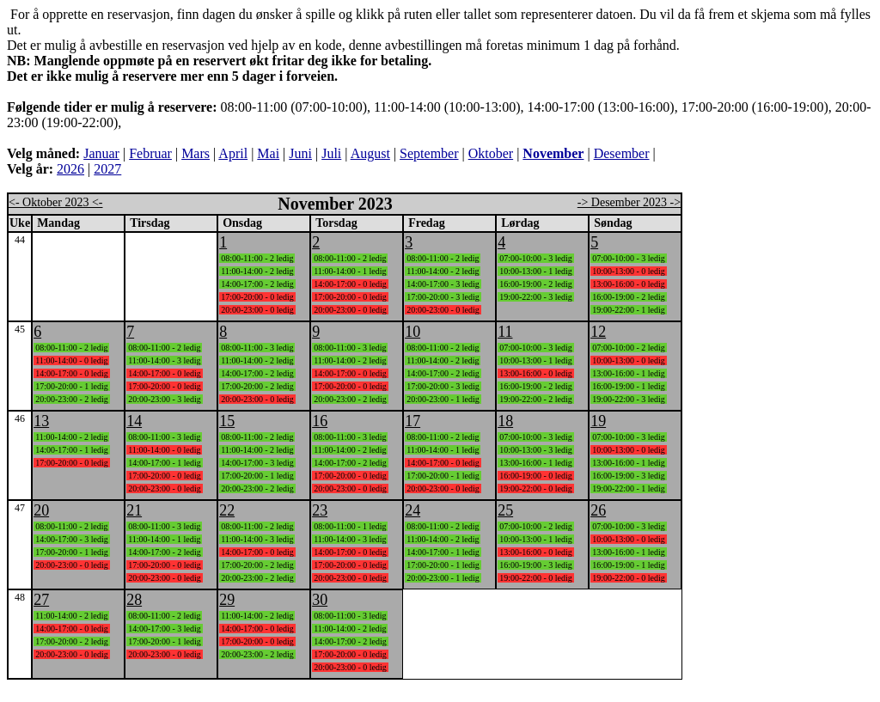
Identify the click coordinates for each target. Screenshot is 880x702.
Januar (101, 153)
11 (505, 331)
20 (41, 510)
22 (227, 510)
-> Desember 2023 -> (629, 202)
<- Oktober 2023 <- (56, 202)
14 (134, 421)
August (370, 153)
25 (505, 510)
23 (319, 510)
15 (227, 421)
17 (412, 421)
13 (41, 421)
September (429, 153)
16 (319, 421)
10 (412, 331)
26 (598, 510)
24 (412, 510)
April (233, 153)
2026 (70, 169)
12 (598, 331)
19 (598, 421)
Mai (268, 153)
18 (505, 421)
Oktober (490, 153)
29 (227, 599)
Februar (150, 153)
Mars (195, 153)
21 (134, 510)
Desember (622, 153)
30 (319, 599)
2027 (107, 169)
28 (134, 599)
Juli (331, 153)
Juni (300, 153)
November (553, 153)
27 (41, 599)
